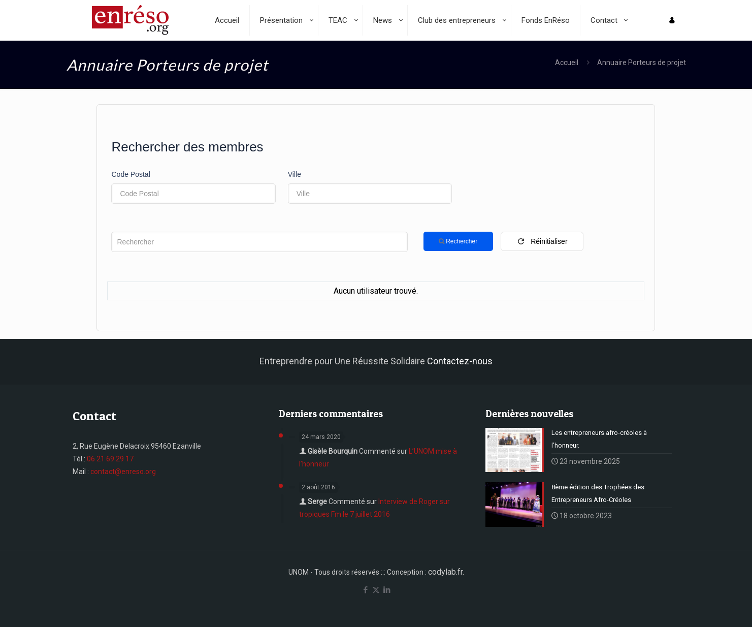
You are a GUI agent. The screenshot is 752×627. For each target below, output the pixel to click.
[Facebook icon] (365, 589)
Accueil (566, 62)
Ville (294, 174)
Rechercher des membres (187, 146)
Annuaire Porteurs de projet (641, 62)
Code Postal (130, 174)
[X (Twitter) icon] (376, 589)
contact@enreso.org (123, 471)
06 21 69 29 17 (110, 459)
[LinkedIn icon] (386, 589)
